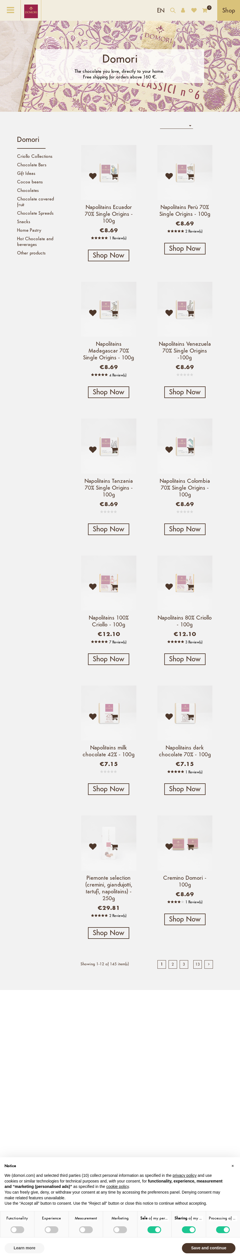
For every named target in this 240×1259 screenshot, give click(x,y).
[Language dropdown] (161, 10)
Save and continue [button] (208, 1248)
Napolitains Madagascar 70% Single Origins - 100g (108, 351)
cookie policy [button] (117, 1186)
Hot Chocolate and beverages (35, 242)
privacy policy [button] (184, 1175)
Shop (228, 11)
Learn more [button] (24, 1248)
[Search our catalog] (172, 11)
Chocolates (28, 191)
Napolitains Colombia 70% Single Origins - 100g (185, 488)
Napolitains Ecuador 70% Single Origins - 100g (109, 214)
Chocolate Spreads (35, 213)
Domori (28, 140)
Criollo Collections (34, 156)
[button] (232, 1166)
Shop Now (108, 256)
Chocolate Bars (31, 165)
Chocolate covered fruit (35, 202)
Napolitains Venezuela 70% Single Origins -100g (185, 351)
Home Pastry (29, 230)
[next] (208, 964)
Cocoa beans (30, 182)
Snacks (23, 222)
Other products (31, 253)
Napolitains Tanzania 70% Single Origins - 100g (109, 488)
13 (197, 964)
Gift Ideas (26, 173)
